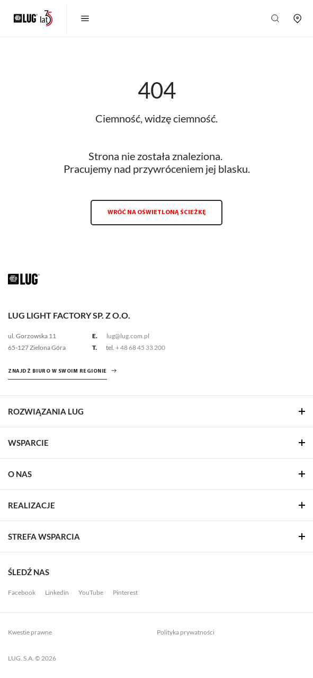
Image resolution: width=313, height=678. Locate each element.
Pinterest (125, 592)
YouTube (90, 592)
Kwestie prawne (30, 632)
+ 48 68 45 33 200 (140, 347)
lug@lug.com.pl (127, 336)
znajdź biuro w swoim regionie (57, 371)
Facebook (21, 592)
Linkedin (57, 592)
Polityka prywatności (185, 632)
